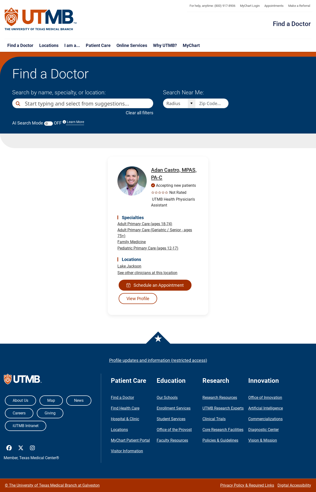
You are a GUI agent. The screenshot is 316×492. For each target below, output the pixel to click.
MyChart (191, 45)
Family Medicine (131, 242)
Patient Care (98, 45)
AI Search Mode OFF (48, 122)
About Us (20, 400)
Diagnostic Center (263, 429)
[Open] (192, 103)
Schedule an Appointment (155, 285)
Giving (50, 413)
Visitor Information (127, 451)
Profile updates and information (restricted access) (158, 360)
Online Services (131, 45)
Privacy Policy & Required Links (247, 485)
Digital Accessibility (294, 485)
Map (51, 400)
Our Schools (167, 397)
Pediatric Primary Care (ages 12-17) (147, 248)
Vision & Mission (262, 440)
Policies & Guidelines (220, 440)
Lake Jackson (129, 266)
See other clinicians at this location (147, 272)
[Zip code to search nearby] (212, 103)
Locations (48, 45)
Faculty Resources (172, 440)
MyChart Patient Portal (130, 440)
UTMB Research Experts (223, 408)
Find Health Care (125, 408)
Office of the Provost (174, 429)
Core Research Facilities (222, 429)
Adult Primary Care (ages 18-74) (144, 224)
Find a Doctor (292, 23)
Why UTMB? (165, 45)
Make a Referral (299, 6)
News (79, 400)
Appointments (274, 6)
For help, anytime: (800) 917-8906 (212, 6)
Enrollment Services (174, 408)
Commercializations (265, 419)
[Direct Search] (18, 104)
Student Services (171, 419)
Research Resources (219, 397)
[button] (148, 103)
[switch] (48, 123)
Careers (19, 413)
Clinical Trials (214, 419)
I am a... (72, 45)
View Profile (137, 298)
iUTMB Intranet (25, 425)
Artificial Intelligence (265, 408)
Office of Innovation (265, 397)
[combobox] (84, 103)
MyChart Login (250, 6)
